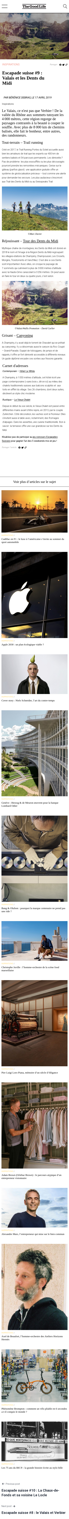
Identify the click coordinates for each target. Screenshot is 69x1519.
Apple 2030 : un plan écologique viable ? (22, 644)
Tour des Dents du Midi (40, 241)
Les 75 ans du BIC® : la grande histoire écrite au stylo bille (32, 1467)
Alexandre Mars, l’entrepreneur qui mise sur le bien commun (32, 1234)
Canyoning (25, 335)
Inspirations (11, 64)
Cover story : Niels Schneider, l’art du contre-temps (28, 700)
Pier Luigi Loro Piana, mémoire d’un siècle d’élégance (29, 1072)
